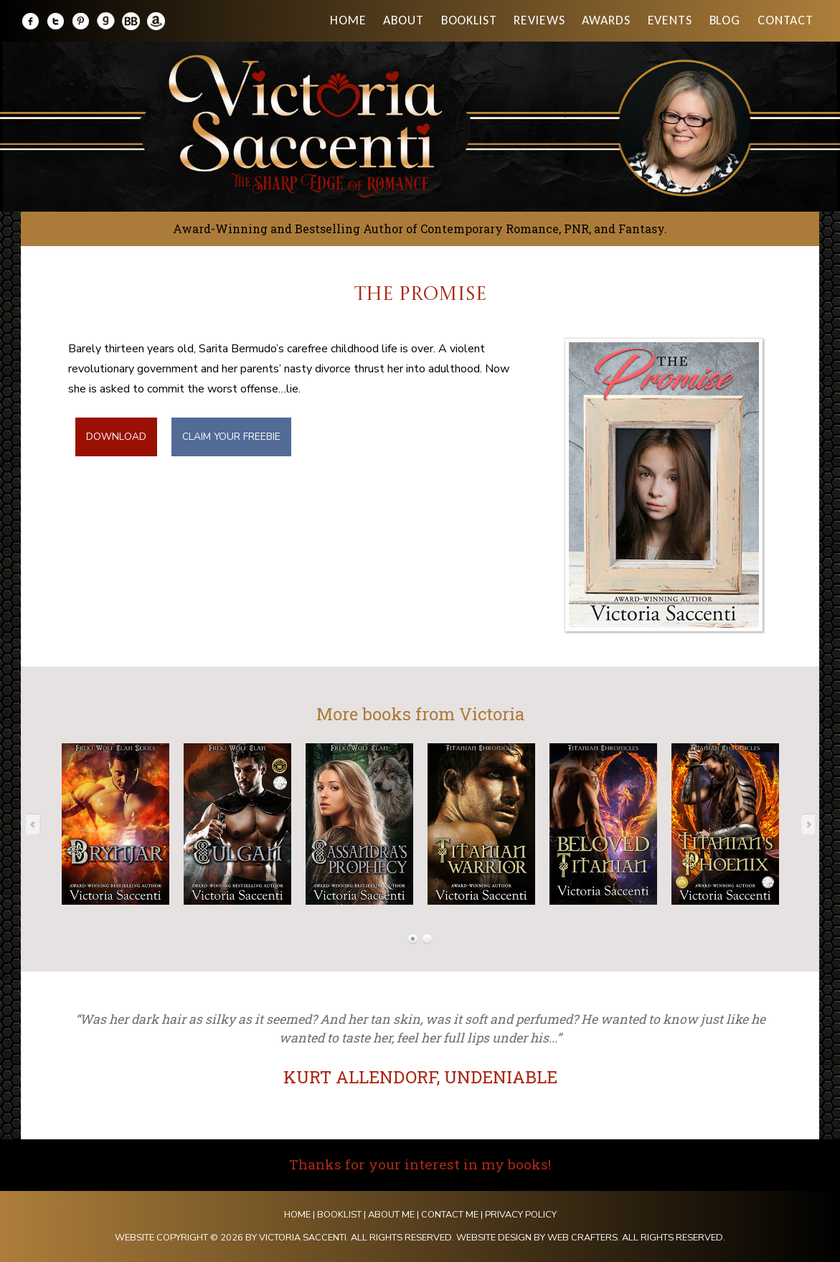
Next (803, 823)
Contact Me (449, 1214)
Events (670, 20)
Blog (724, 20)
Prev (37, 823)
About (403, 20)
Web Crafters (582, 1237)
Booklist (469, 20)
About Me (391, 1214)
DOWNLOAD (116, 436)
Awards (606, 20)
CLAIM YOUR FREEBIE (231, 436)
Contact (785, 20)
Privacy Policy (521, 1214)
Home (348, 20)
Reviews (539, 20)
